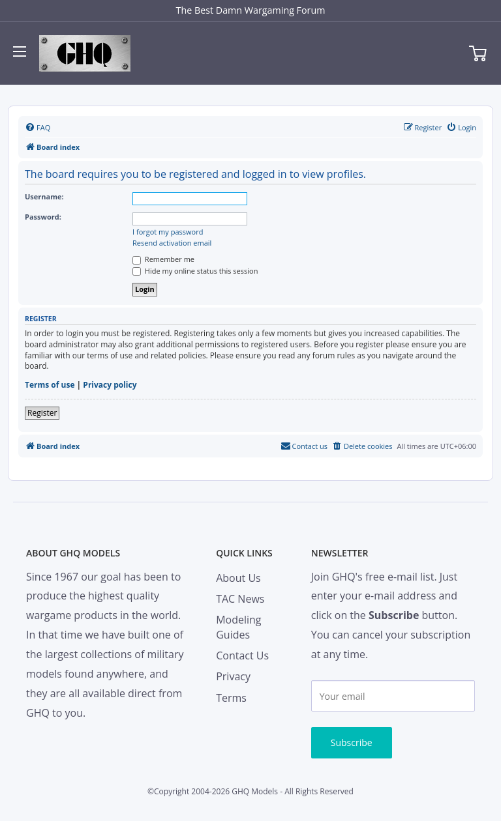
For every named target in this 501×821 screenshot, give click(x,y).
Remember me (163, 259)
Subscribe (351, 742)
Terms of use (50, 385)
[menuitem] (37, 128)
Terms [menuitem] (231, 698)
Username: (44, 196)
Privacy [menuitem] (233, 676)
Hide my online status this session (195, 271)
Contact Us (242, 655)
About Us (238, 578)
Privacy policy (109, 385)
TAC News (240, 599)
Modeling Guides (238, 626)
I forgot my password (167, 232)
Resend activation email (171, 243)
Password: (43, 217)
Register (42, 412)
